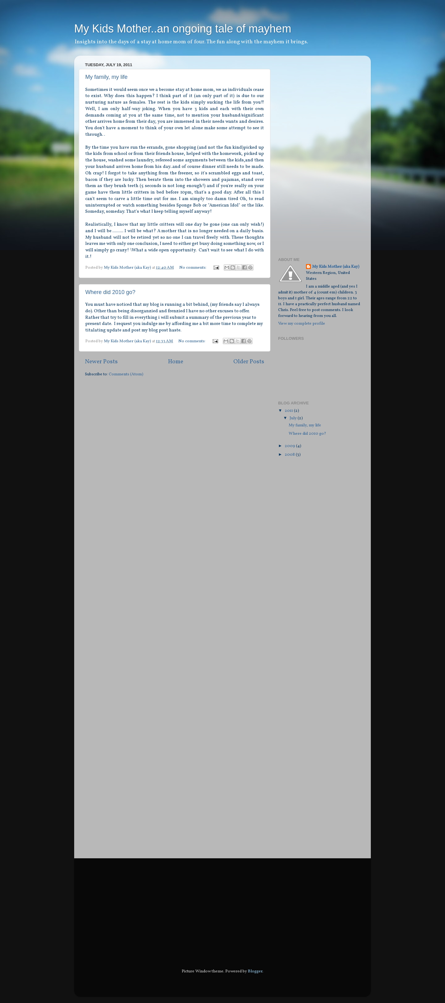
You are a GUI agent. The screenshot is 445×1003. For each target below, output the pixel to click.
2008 (290, 455)
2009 (290, 446)
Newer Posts (101, 362)
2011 (289, 411)
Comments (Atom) (126, 374)
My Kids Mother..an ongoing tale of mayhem (182, 28)
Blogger (255, 971)
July (294, 418)
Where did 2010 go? (110, 292)
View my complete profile (301, 324)
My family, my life (106, 77)
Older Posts (248, 362)
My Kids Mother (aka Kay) (335, 267)
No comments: (193, 268)
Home (175, 362)
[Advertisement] (303, 153)
